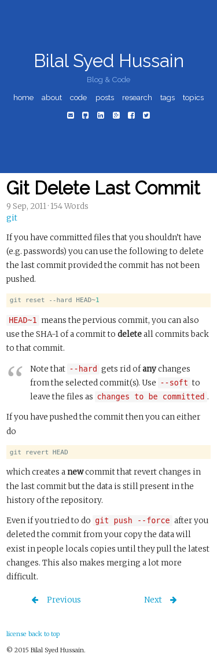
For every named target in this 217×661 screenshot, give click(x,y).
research (137, 97)
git (11, 218)
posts (104, 97)
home (23, 97)
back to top (44, 634)
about (52, 97)
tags (167, 97)
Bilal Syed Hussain (109, 60)
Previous (63, 600)
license (16, 634)
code (78, 97)
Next (154, 600)
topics (193, 97)
